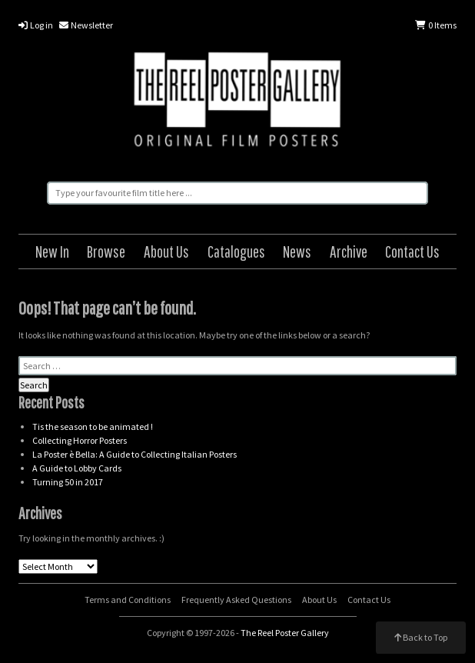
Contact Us (412, 251)
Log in (35, 25)
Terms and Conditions (128, 599)
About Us (166, 251)
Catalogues (236, 251)
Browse (106, 251)
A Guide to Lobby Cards (76, 468)
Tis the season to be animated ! (92, 426)
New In (52, 251)
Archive (348, 251)
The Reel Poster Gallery (238, 101)
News (297, 251)
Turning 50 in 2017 (67, 482)
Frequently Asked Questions (236, 599)
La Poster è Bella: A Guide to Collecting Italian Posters (134, 454)
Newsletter (86, 25)
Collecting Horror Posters (79, 440)
